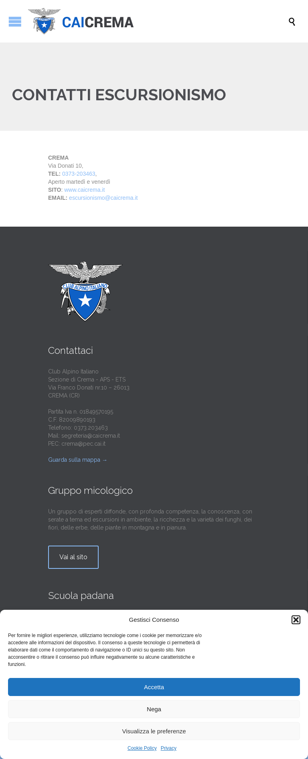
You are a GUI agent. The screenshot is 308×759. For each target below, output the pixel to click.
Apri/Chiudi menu (15, 21)
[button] (296, 620)
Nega (154, 709)
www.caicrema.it (84, 190)
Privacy (168, 748)
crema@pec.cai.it (83, 443)
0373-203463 (78, 173)
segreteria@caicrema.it (90, 435)
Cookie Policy (142, 748)
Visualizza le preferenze (154, 731)
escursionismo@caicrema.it (103, 198)
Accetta (154, 687)
